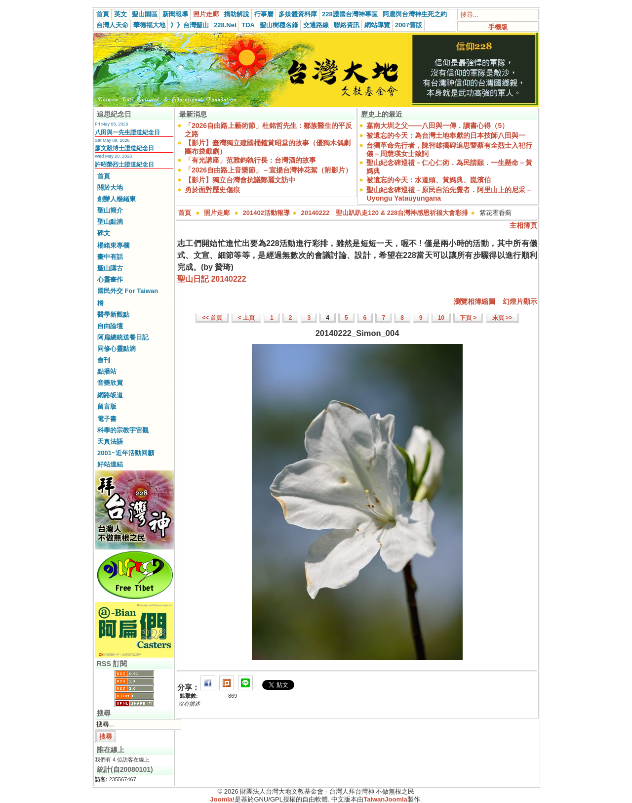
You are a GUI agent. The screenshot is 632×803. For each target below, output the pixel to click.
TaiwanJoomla (385, 799)
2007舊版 (408, 25)
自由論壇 (110, 326)
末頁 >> (502, 317)
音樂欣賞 (110, 382)
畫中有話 (110, 256)
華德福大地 (149, 25)
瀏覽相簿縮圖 (474, 301)
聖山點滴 (110, 221)
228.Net (225, 25)
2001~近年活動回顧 (125, 453)
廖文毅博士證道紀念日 (124, 148)
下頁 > (468, 317)
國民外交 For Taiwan (127, 291)
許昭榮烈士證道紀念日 (124, 164)
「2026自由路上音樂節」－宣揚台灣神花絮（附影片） (268, 170)
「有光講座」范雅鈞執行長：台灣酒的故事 (250, 160)
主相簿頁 (523, 225)
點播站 (107, 371)
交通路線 (316, 25)
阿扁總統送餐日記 (123, 337)
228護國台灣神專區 (350, 14)
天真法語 (110, 441)
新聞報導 (175, 14)
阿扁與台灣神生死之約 (415, 14)
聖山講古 (110, 268)
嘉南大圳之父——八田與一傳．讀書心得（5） (437, 125)
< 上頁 (246, 317)
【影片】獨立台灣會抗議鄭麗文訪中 (240, 180)
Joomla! (222, 799)
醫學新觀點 (113, 314)
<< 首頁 (212, 317)
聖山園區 (145, 14)
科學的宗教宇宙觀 (123, 430)
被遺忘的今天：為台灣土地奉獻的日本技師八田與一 (445, 135)
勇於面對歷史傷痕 (212, 190)
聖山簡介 (110, 210)
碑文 (103, 233)
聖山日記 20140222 (211, 279)
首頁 (102, 14)
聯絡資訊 (346, 25)
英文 (120, 14)
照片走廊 (206, 14)
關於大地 (110, 187)
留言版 (107, 406)
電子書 (107, 419)
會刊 (103, 360)
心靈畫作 (110, 279)
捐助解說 (236, 14)
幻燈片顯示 (520, 301)
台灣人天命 (112, 25)
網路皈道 (110, 395)
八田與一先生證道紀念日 (127, 132)
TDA (248, 25)
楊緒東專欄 (113, 245)
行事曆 (264, 14)
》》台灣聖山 (189, 25)
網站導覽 (377, 25)
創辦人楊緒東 (116, 199)
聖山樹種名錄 (279, 25)
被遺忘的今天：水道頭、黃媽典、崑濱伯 (428, 180)
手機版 (498, 27)
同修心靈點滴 (116, 348)
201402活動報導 (266, 212)
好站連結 (110, 464)
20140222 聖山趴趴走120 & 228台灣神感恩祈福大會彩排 (385, 212)
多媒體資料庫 (297, 14)
